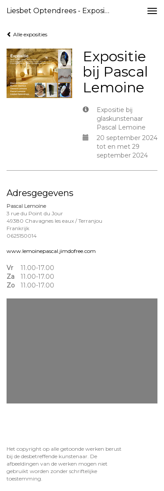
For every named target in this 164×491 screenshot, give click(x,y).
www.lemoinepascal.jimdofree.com (51, 251)
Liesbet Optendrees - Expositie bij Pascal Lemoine (63, 11)
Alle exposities (27, 34)
